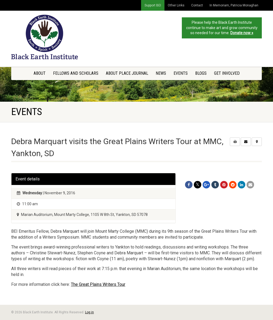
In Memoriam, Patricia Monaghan (234, 5)
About (40, 73)
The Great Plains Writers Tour (98, 284)
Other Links (176, 5)
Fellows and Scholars (75, 73)
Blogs (201, 73)
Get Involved (227, 73)
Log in (89, 312)
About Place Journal (127, 73)
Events (181, 73)
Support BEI (152, 5)
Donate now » (241, 33)
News (161, 73)
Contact (197, 5)
